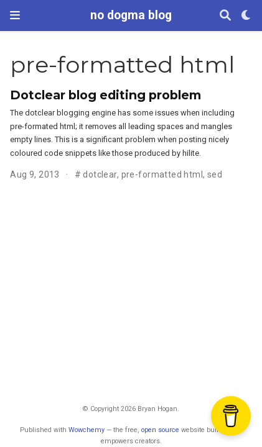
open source (160, 430)
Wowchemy (86, 430)
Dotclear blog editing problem (105, 95)
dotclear (99, 174)
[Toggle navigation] (15, 15)
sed (214, 174)
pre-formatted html (162, 174)
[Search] (225, 16)
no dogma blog (131, 15)
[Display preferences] (246, 16)
